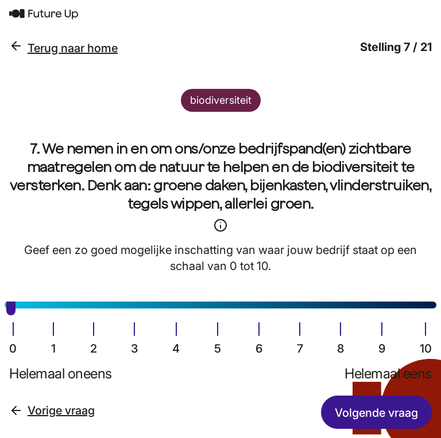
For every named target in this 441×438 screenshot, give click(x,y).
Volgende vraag (376, 413)
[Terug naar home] (220, 14)
